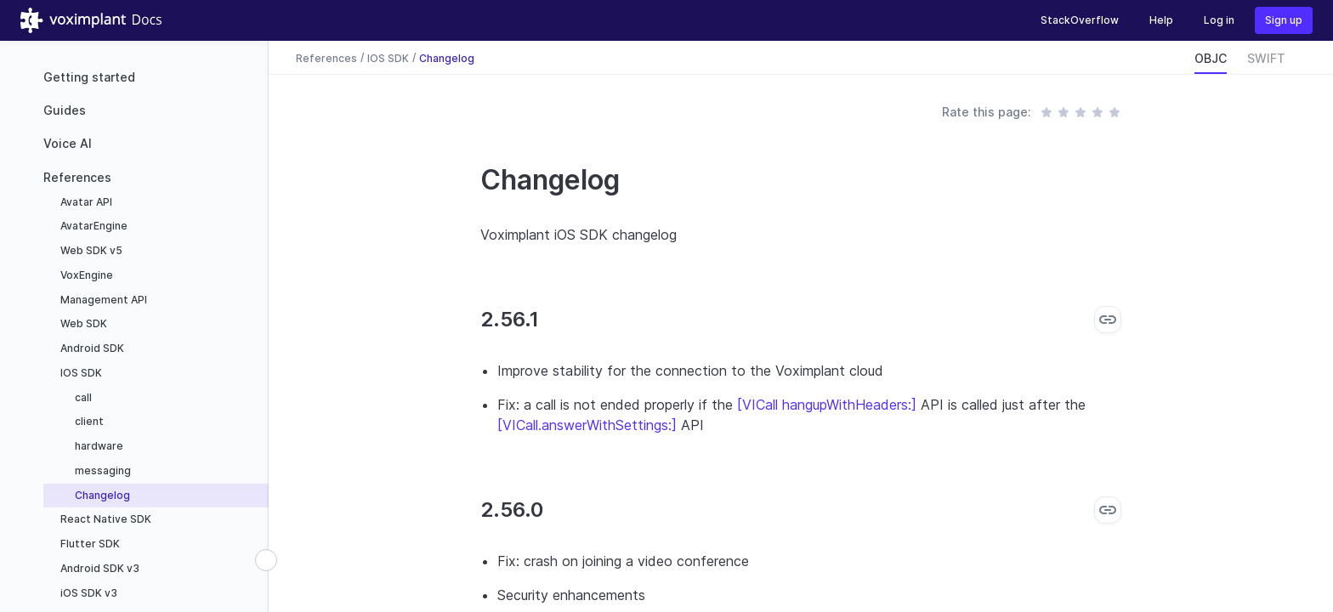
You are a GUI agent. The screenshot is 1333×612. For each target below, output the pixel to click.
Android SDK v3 (98, 568)
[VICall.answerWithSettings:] (587, 425)
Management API (102, 299)
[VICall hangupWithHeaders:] (826, 404)
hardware (97, 445)
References (77, 177)
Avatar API (85, 202)
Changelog (101, 495)
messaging (101, 470)
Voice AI (67, 143)
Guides (64, 110)
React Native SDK (104, 519)
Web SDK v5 (90, 250)
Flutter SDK (89, 543)
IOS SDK (80, 372)
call (82, 397)
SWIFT (1266, 58)
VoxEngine (85, 275)
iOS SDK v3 (87, 592)
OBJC (1210, 58)
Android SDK (91, 348)
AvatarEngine (93, 225)
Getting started (89, 77)
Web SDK (82, 323)
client (88, 421)
